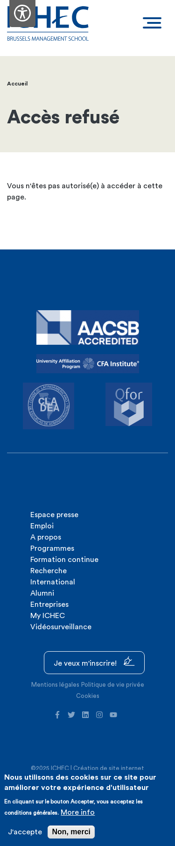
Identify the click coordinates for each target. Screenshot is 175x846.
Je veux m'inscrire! (94, 661)
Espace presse (54, 515)
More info (78, 812)
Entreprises (49, 604)
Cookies (87, 696)
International (52, 582)
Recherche (48, 571)
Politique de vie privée (112, 685)
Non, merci (71, 832)
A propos (45, 537)
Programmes (52, 548)
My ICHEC (47, 615)
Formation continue (64, 559)
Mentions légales (55, 685)
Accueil (17, 83)
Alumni (42, 593)
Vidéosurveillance (60, 627)
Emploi (42, 526)
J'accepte (25, 832)
